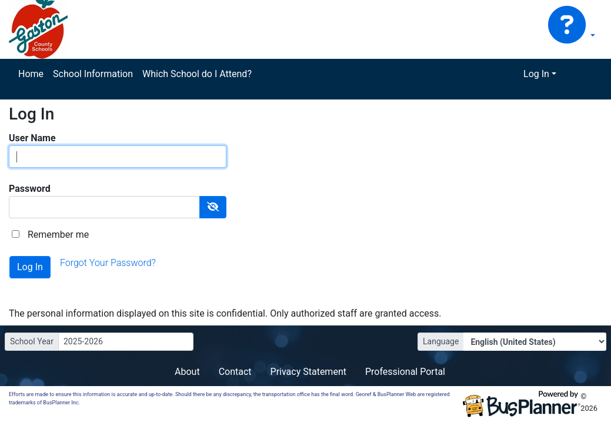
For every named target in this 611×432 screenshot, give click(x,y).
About (187, 371)
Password (30, 188)
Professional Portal (405, 371)
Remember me (58, 234)
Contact (235, 371)
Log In (536, 73)
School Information (93, 73)
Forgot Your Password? (108, 262)
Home (31, 73)
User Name (32, 138)
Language (441, 341)
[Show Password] (212, 207)
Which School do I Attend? (197, 73)
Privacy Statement (308, 371)
